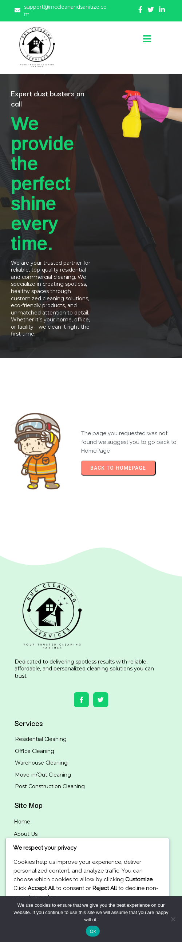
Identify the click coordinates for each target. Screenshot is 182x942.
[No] (173, 919)
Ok (93, 931)
